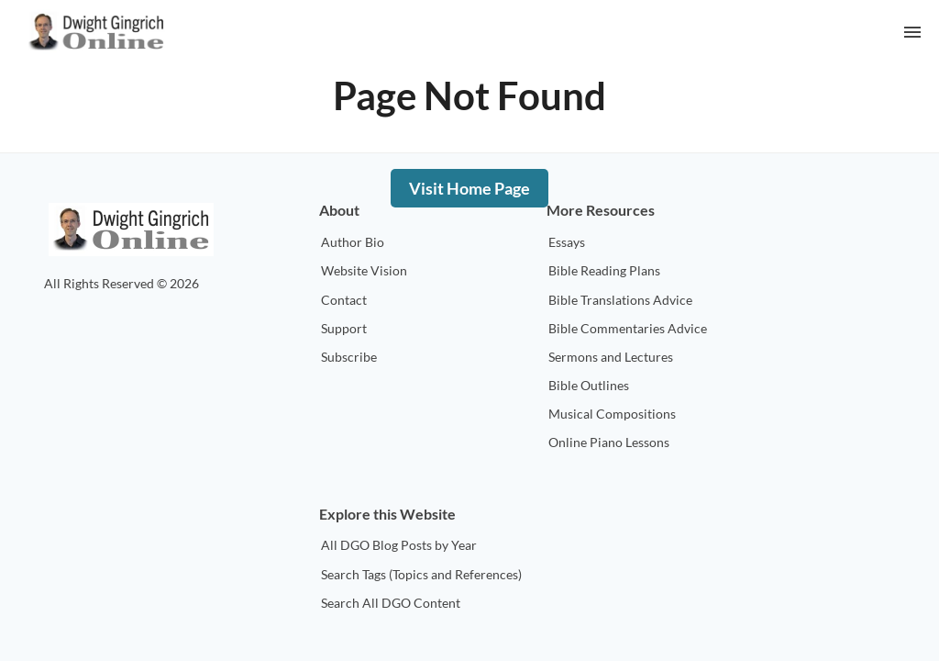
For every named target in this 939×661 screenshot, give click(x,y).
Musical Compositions (612, 413)
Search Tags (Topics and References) (421, 574)
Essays (566, 242)
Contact (344, 300)
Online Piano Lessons (608, 442)
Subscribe (349, 356)
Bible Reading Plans (604, 270)
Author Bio (352, 242)
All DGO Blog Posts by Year (399, 545)
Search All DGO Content (390, 603)
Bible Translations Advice (620, 300)
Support (344, 328)
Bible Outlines (588, 385)
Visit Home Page (469, 188)
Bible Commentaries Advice (627, 328)
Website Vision (364, 270)
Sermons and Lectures (610, 356)
